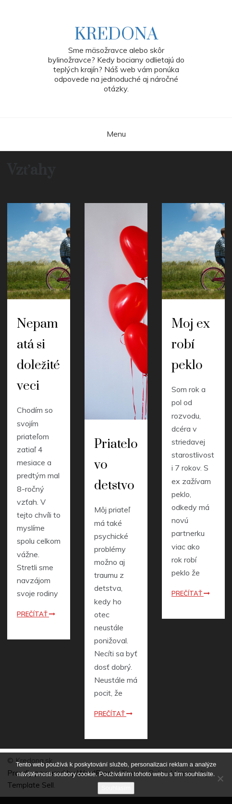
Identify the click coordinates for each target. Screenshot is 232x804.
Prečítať (36, 614)
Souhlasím (116, 787)
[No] (220, 778)
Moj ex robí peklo (190, 344)
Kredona (116, 34)
